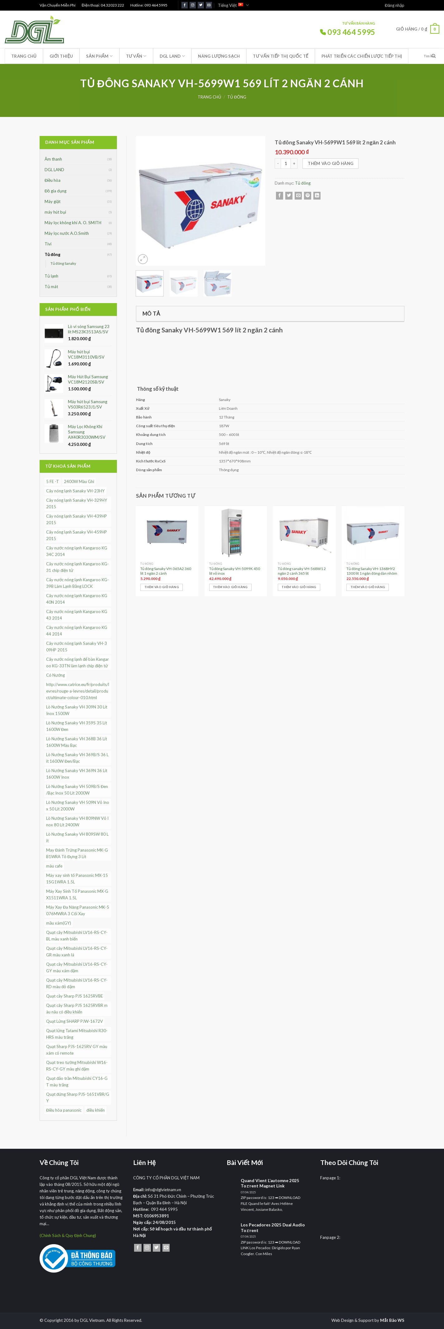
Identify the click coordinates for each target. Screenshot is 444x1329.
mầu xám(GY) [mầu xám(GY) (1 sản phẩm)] (58, 923)
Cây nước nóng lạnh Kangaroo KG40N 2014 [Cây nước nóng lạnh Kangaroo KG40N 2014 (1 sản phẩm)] (76, 599)
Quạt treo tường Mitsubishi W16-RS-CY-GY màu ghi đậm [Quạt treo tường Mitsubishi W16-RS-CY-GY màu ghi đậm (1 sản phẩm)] (77, 1065)
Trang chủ (23, 56)
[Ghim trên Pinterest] (307, 196)
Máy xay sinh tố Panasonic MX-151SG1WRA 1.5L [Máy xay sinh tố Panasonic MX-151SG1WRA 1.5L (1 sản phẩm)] (77, 878)
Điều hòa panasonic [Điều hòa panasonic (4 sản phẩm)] (63, 1110)
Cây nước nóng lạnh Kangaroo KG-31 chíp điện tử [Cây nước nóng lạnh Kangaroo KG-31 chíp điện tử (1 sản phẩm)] (77, 567)
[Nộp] (433, 56)
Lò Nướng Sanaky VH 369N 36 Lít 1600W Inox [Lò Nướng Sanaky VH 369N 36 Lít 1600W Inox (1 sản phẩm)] (76, 774)
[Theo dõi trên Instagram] (193, 5)
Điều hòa (52, 180)
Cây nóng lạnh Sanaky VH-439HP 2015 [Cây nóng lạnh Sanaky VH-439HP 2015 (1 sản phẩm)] (76, 519)
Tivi (48, 243)
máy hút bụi (55, 212)
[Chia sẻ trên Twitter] (288, 196)
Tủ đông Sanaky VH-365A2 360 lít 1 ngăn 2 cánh (165, 571)
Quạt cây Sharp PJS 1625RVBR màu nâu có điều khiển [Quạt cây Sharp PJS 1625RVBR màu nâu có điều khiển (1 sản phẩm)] (77, 1008)
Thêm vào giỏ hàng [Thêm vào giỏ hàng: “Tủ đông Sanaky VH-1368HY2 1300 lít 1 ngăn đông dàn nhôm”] (367, 587)
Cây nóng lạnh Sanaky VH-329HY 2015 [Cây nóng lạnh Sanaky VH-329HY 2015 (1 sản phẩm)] (76, 503)
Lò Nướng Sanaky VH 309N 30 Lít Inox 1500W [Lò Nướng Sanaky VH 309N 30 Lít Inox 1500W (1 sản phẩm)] (76, 710)
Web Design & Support (352, 1320)
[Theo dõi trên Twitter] (201, 5)
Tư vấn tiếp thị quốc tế (280, 56)
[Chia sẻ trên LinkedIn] (317, 196)
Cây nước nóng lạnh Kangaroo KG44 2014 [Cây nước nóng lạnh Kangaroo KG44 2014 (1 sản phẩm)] (76, 630)
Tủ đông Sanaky (63, 263)
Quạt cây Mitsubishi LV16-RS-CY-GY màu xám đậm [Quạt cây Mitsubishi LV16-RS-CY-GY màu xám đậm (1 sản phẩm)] (77, 967)
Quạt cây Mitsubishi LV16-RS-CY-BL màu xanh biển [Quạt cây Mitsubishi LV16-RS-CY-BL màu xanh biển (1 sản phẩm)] (77, 935)
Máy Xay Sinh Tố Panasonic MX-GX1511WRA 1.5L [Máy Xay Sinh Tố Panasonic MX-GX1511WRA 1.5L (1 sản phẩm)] (77, 894)
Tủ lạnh (51, 275)
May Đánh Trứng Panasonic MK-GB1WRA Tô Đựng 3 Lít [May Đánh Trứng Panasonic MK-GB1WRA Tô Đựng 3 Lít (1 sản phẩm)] (77, 853)
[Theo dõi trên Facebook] (184, 5)
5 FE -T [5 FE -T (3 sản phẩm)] (52, 481)
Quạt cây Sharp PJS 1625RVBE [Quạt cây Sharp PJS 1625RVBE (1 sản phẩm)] (74, 995)
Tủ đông (236, 96)
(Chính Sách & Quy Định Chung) (68, 1235)
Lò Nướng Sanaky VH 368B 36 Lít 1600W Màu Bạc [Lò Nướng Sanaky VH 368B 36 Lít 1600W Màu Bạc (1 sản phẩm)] (76, 742)
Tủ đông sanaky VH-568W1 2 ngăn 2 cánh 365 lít (302, 571)
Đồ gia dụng (55, 190)
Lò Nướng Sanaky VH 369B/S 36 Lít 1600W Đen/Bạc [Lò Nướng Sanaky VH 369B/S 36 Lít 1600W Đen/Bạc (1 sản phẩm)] (77, 758)
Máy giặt (52, 201)
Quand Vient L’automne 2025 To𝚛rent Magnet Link (270, 1183)
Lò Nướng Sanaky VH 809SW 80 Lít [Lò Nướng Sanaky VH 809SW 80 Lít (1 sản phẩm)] (77, 837)
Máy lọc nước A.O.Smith (67, 233)
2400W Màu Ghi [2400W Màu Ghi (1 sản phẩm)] (79, 481)
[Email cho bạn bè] (298, 196)
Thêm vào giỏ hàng (330, 163)
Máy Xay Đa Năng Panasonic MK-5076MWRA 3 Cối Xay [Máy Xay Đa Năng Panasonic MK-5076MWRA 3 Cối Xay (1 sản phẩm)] (77, 910)
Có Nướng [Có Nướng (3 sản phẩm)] (55, 675)
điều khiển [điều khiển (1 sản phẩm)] (95, 1110)
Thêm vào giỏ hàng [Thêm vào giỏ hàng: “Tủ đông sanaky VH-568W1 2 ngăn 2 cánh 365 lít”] (299, 587)
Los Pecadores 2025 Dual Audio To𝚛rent (273, 1227)
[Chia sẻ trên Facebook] (279, 196)
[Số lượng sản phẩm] (286, 163)
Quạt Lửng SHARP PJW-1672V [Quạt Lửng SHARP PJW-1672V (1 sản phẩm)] (74, 1021)
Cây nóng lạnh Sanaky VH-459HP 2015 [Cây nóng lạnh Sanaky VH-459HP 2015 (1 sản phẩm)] (76, 535)
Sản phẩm (99, 56)
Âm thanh (53, 159)
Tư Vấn (136, 56)
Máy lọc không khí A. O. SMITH (73, 222)
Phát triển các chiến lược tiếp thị (361, 56)
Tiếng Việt (233, 5)
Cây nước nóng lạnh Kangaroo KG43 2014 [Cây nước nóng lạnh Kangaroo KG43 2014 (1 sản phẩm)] (76, 615)
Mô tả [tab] (151, 313)
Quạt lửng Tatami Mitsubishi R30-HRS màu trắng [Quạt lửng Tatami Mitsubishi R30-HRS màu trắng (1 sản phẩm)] (77, 1034)
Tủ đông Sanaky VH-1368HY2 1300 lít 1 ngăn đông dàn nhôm (371, 571)
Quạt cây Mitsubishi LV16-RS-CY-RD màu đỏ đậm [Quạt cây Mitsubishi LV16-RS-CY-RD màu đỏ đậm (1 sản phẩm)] (77, 983)
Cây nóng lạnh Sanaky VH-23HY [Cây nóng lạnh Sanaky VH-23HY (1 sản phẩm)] (75, 490)
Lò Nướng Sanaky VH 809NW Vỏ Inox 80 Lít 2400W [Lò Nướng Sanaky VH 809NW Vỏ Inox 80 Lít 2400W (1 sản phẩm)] (77, 821)
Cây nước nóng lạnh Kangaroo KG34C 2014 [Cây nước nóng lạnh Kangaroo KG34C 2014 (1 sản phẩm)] (76, 551)
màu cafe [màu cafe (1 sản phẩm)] (54, 865)
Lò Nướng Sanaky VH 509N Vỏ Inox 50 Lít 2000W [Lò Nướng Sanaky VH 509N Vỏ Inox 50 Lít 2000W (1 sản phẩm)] (77, 805)
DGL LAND (172, 56)
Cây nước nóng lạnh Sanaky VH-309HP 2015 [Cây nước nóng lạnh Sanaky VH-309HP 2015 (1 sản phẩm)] (76, 646)
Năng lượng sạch (219, 56)
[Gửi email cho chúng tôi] (209, 5)
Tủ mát (51, 286)
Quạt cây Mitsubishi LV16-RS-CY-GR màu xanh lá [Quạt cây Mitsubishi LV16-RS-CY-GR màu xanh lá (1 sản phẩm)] (77, 951)
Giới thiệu (61, 56)
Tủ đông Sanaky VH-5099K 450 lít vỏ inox (234, 571)
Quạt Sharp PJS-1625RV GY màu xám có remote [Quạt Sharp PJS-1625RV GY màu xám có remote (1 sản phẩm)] (76, 1050)
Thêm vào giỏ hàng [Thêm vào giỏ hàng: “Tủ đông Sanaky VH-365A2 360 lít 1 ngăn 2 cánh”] (161, 587)
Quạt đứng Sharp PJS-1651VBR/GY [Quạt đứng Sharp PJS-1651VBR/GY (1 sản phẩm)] (77, 1097)
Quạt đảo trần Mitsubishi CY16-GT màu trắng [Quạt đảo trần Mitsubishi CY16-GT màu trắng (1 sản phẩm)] (77, 1081)
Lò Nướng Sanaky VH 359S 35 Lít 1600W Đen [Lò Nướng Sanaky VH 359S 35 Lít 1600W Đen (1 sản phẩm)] (76, 726)
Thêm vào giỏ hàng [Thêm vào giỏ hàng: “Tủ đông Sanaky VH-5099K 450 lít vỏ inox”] (230, 587)
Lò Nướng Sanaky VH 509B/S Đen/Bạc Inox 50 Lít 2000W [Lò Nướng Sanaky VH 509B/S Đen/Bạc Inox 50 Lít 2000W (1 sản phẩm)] (77, 789)
